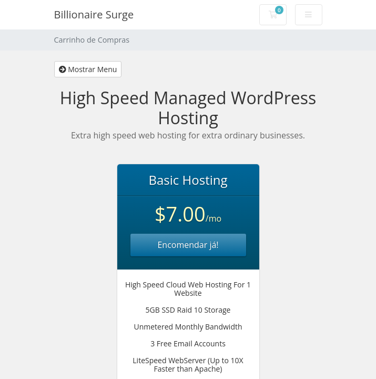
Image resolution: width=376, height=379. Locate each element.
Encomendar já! (187, 245)
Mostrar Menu (88, 69)
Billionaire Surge (94, 14)
